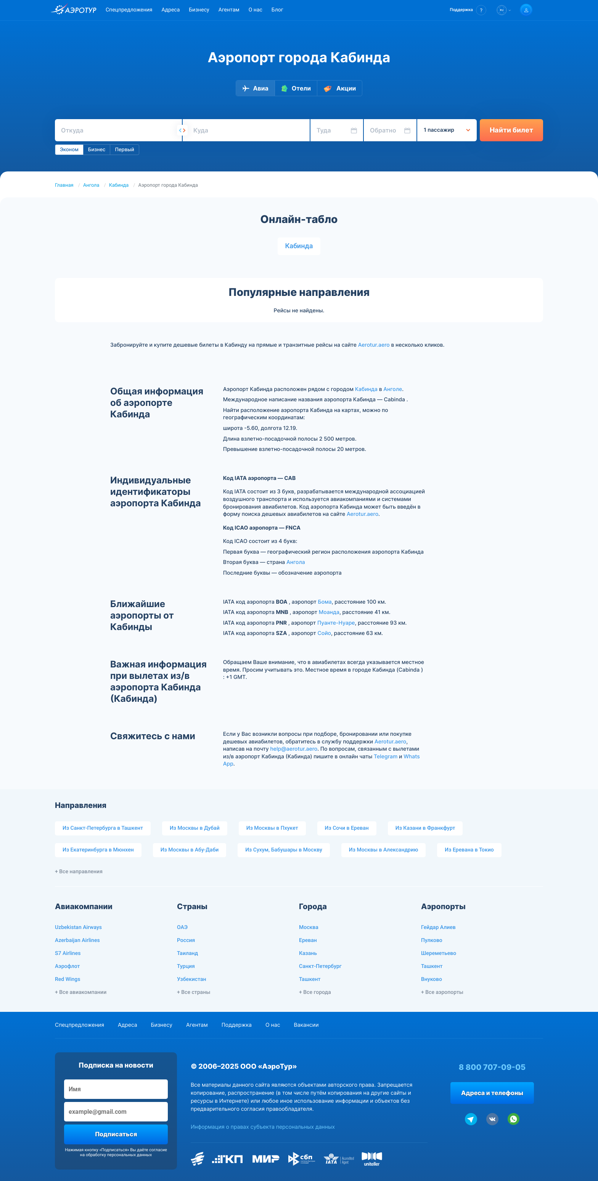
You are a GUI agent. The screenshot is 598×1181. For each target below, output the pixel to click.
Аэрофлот (67, 966)
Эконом (69, 150)
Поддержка (237, 1025)
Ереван (308, 940)
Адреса (170, 10)
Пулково (431, 940)
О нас (255, 10)
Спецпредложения (129, 10)
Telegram (385, 756)
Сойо (324, 633)
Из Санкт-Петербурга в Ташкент (103, 828)
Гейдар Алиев (438, 927)
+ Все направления (79, 872)
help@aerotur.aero (293, 749)
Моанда (329, 612)
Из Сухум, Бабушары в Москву (283, 850)
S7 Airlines (67, 953)
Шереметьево (438, 953)
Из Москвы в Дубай (195, 828)
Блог (277, 10)
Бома (325, 602)
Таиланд (187, 953)
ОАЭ (182, 927)
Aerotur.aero (374, 345)
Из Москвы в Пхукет (272, 828)
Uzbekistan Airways (78, 927)
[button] (468, 10)
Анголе (392, 389)
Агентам (229, 10)
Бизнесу (199, 10)
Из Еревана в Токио (469, 850)
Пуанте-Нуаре (336, 623)
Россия (186, 940)
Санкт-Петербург (320, 966)
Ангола (91, 185)
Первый (124, 150)
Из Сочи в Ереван (347, 828)
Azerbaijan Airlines (77, 940)
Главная (64, 185)
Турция (186, 966)
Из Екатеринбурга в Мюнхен (98, 850)
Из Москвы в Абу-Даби (190, 850)
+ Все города (315, 992)
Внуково (431, 979)
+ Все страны (193, 992)
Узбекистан (191, 979)
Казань (308, 953)
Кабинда (119, 185)
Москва (308, 927)
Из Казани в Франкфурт (425, 828)
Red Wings (67, 979)
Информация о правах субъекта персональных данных (263, 1127)
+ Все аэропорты (442, 992)
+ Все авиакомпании (80, 992)
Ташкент (310, 979)
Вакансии (306, 1025)
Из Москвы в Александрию (383, 850)
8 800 (492, 1067)
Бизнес (97, 150)
